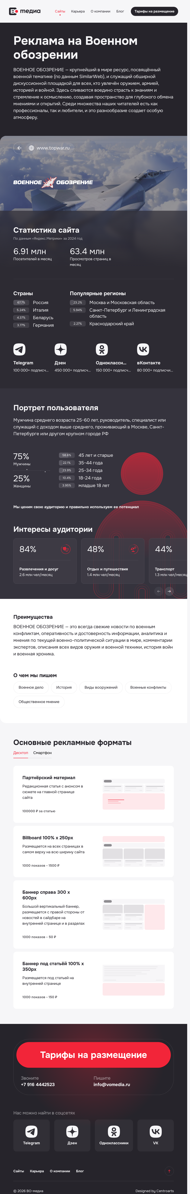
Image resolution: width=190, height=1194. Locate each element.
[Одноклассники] (114, 1135)
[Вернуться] (19, 148)
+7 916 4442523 (38, 1084)
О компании (100, 11)
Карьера (78, 11)
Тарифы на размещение (154, 11)
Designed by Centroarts (155, 1191)
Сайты (60, 11)
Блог (120, 11)
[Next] (169, 591)
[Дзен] (72, 1135)
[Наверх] (169, 1171)
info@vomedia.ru (112, 1084)
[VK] (155, 1135)
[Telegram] (31, 1135)
